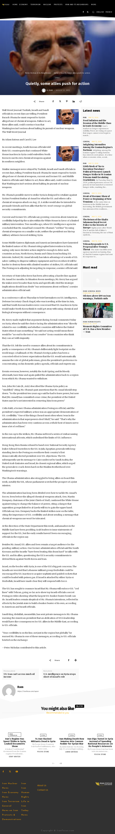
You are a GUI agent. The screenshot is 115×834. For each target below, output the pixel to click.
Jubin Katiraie (71, 752)
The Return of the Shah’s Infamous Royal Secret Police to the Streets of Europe (95, 223)
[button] (93, 12)
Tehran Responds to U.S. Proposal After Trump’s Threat (96, 247)
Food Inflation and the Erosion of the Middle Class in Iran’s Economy (97, 123)
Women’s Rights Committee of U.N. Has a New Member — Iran (97, 329)
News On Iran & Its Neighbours (38, 73)
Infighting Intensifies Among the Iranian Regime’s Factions (98, 147)
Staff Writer (15, 757)
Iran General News (92, 291)
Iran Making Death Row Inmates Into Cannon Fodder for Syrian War (71, 741)
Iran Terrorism (13, 734)
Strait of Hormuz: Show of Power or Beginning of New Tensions (97, 199)
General (86, 141)
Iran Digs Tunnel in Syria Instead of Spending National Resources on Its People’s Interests (100, 742)
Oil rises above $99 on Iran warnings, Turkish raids (97, 297)
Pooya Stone (43, 752)
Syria (56, 73)
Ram (51, 90)
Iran (84, 117)
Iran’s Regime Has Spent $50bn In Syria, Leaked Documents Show (14, 742)
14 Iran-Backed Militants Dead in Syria (43, 740)
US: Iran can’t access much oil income (19, 675)
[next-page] (60, 763)
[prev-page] (53, 763)
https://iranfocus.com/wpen (27, 691)
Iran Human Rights (92, 322)
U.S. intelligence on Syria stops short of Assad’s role (59, 675)
